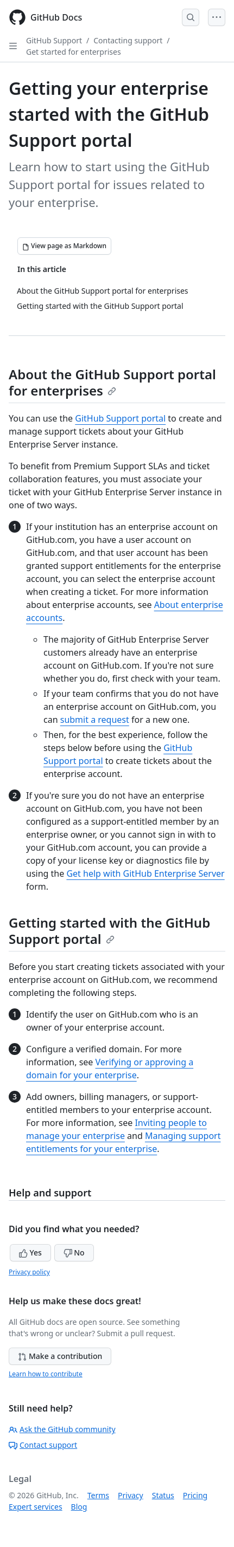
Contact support (43, 1445)
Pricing (195, 1495)
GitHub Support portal (120, 418)
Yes (30, 1252)
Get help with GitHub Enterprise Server (145, 873)
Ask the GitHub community (62, 1429)
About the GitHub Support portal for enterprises (112, 382)
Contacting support (127, 40)
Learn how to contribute (46, 1373)
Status (163, 1495)
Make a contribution (60, 1356)
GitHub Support (54, 40)
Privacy (130, 1495)
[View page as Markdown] (64, 246)
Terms (98, 1495)
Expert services (35, 1506)
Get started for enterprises (73, 52)
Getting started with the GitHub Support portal (109, 931)
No (74, 1252)
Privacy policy (29, 1272)
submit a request (94, 720)
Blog (79, 1506)
